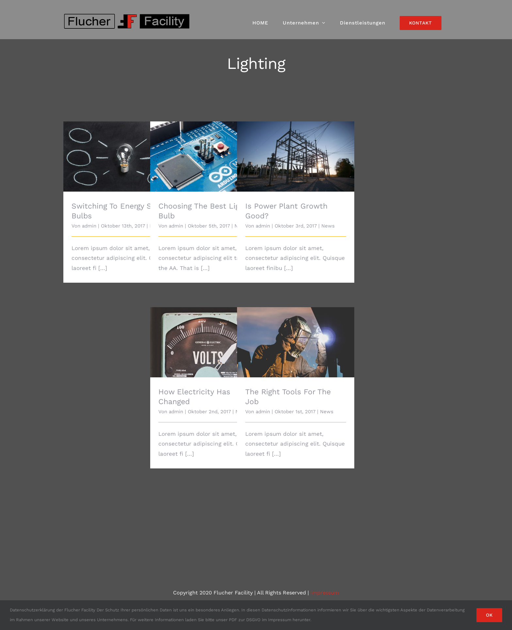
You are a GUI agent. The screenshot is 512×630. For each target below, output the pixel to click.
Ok (489, 615)
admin (89, 226)
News (328, 226)
